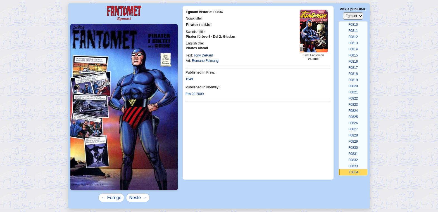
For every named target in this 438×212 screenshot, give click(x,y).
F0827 (353, 129)
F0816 (353, 61)
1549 (189, 79)
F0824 (353, 111)
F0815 (353, 55)
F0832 (353, 160)
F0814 (353, 49)
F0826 (353, 123)
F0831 (353, 154)
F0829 (353, 141)
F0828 (353, 135)
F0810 (353, 25)
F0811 (353, 31)
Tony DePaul (203, 55)
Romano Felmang (205, 61)
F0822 (353, 98)
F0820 (353, 86)
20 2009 (194, 94)
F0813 (353, 43)
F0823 (353, 105)
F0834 (353, 172)
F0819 (353, 80)
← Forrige (111, 197)
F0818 (353, 74)
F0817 (353, 68)
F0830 (353, 148)
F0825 (353, 117)
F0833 (353, 166)
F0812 (353, 37)
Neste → (137, 197)
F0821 (353, 92)
